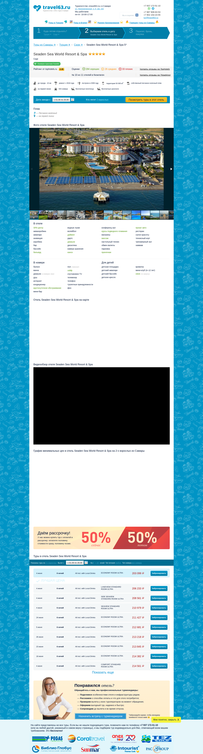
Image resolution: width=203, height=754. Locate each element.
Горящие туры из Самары (142, 23)
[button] (171, 169)
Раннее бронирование (108, 23)
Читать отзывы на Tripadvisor (155, 75)
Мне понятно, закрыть (164, 719)
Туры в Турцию (55, 23)
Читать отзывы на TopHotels (155, 69)
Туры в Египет (80, 23)
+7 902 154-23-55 (152, 15)
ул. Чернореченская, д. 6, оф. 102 (89, 9)
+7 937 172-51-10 (152, 5)
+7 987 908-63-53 (152, 12)
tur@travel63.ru (151, 17)
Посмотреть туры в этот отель (146, 99)
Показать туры (155, 563)
